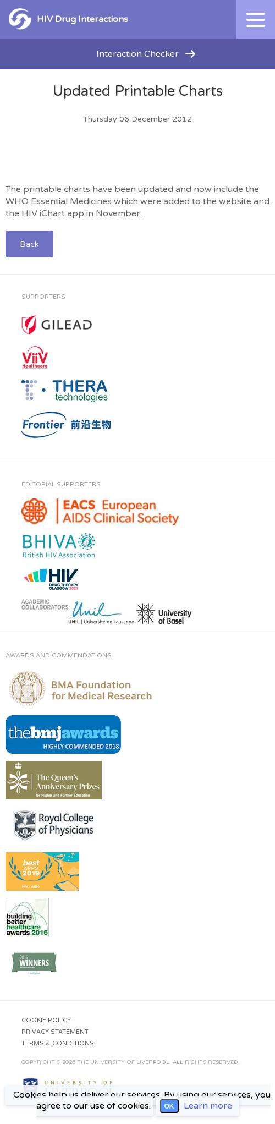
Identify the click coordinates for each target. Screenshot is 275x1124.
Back (29, 244)
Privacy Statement (55, 1032)
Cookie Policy (46, 1020)
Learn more (208, 1105)
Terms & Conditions (57, 1043)
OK (169, 1106)
